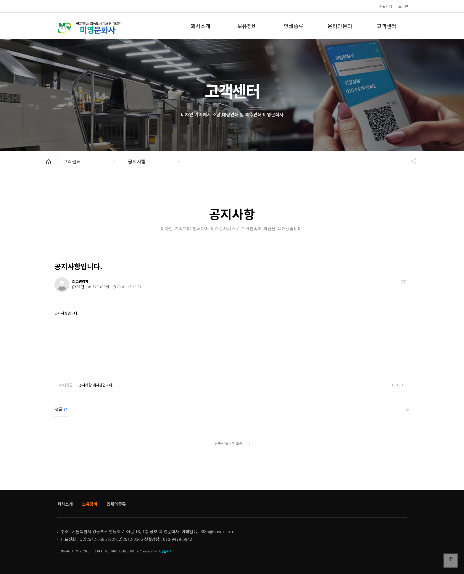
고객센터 (386, 26)
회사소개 (200, 26)
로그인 (403, 6)
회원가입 (385, 6)
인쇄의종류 (116, 504)
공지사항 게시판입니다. (96, 384)
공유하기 (410, 161)
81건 (78, 286)
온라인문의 (340, 26)
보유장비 (247, 26)
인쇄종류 (293, 26)
